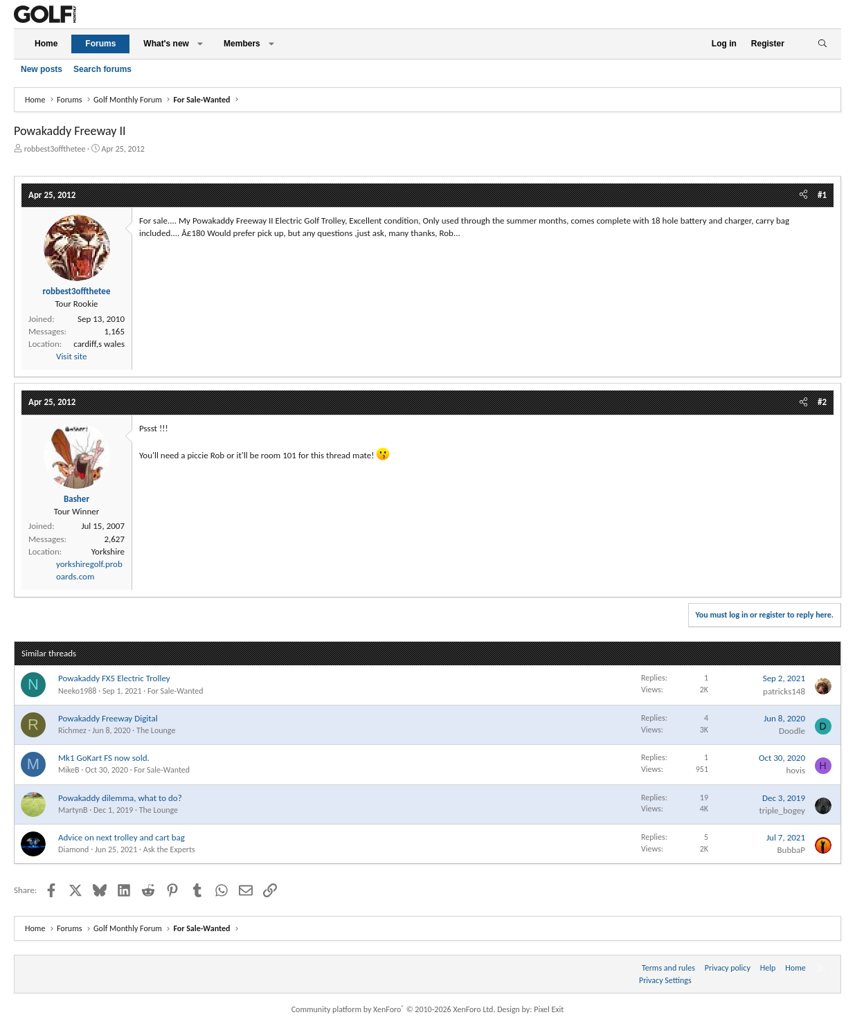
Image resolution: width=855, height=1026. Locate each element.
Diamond (73, 849)
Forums (100, 43)
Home (46, 43)
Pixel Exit (549, 1009)
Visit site (71, 356)
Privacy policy (727, 968)
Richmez (72, 730)
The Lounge (155, 730)
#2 (822, 402)
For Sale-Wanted (175, 691)
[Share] (803, 195)
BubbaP (791, 850)
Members (242, 43)
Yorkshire (108, 551)
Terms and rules (668, 968)
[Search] (822, 44)
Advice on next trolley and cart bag (121, 837)
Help (768, 968)
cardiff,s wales (99, 344)
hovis (795, 770)
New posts (41, 69)
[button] (200, 44)
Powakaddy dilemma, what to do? (120, 798)
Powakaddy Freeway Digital (108, 718)
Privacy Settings (665, 980)
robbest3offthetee (55, 149)
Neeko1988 (77, 691)
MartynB (72, 810)
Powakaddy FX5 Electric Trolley (114, 678)
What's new (166, 43)
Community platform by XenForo (393, 1009)
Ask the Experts (169, 849)
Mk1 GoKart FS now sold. (104, 758)
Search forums (102, 69)
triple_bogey (782, 810)
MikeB (69, 770)
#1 (822, 195)
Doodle (792, 731)
